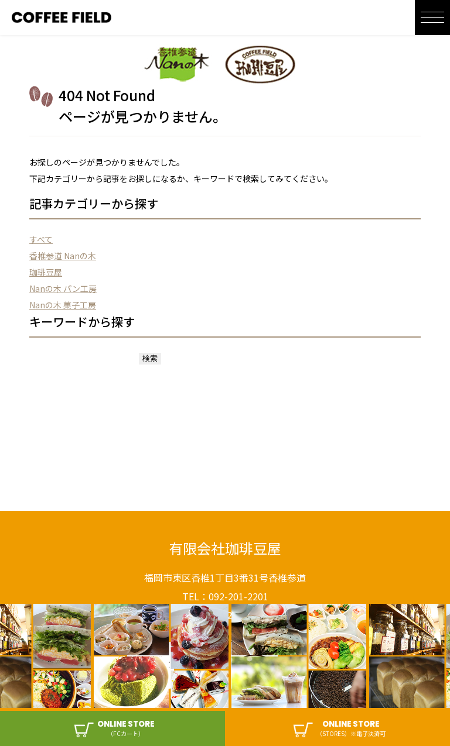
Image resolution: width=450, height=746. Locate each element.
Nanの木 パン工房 (63, 288)
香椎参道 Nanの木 (62, 256)
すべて (41, 239)
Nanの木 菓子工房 (62, 305)
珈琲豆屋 (45, 272)
